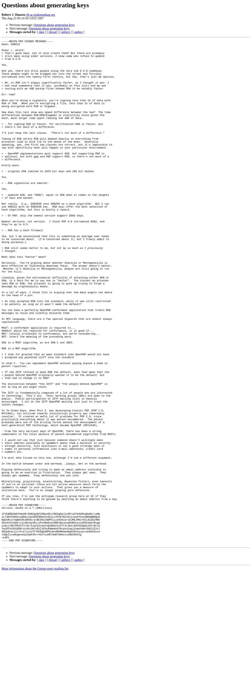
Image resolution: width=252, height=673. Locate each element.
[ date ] (41, 32)
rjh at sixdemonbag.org (40, 14)
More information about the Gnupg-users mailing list (35, 669)
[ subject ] (65, 32)
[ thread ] (52, 32)
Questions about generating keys (54, 25)
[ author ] (78, 32)
